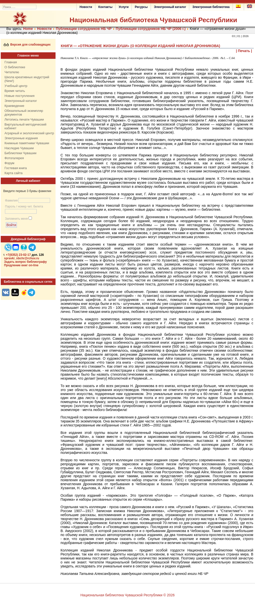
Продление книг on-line (21, 265)
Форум (9, 163)
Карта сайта (13, 173)
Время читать (14, 91)
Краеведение (14, 106)
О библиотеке (14, 67)
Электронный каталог (170, 7)
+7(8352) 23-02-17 (18, 255)
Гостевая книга (15, 168)
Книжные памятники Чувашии (26, 143)
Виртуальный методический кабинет (25, 126)
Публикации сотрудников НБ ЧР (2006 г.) (151, 29)
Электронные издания (21, 138)
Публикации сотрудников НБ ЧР (84, 29)
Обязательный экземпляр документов (23, 112)
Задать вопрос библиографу (25, 262)
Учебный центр (15, 86)
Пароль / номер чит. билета (24, 206)
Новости (86, 7)
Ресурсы (141, 7)
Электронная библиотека (211, 7)
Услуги (123, 7)
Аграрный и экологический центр (29, 133)
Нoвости (44, 29)
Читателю (11, 72)
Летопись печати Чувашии (24, 119)
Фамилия (11, 200)
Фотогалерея (14, 158)
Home (28, 29)
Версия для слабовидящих (27, 44)
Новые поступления (19, 96)
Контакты (105, 7)
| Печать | (244, 51)
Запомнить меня (16, 218)
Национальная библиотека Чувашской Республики (153, 20)
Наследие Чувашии (19, 148)
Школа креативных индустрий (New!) (26, 79)
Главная (10, 62)
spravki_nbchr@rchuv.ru (21, 258)
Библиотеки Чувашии (20, 153)
